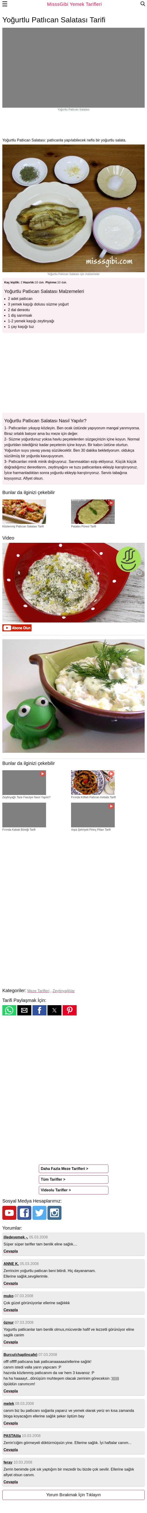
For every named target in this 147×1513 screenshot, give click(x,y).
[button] (9, 1010)
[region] (73, 124)
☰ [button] (5, 4)
